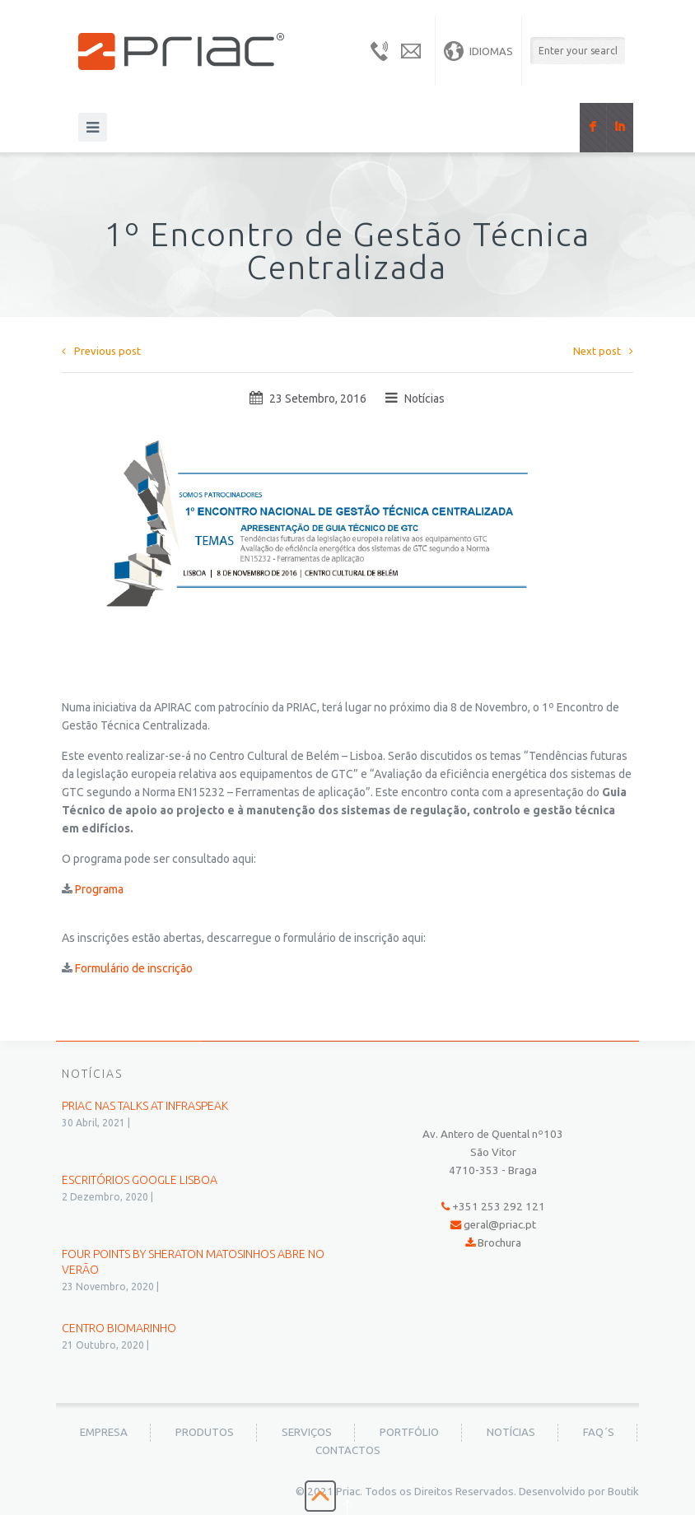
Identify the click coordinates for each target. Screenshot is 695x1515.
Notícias (424, 398)
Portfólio (409, 1432)
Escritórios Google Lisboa (139, 1179)
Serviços (307, 1432)
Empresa (104, 1432)
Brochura (499, 1243)
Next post (603, 351)
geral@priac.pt (500, 1225)
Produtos (204, 1432)
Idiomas (478, 51)
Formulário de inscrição (134, 968)
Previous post (101, 351)
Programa (99, 889)
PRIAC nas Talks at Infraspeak (145, 1105)
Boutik (623, 1491)
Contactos (347, 1450)
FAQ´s (598, 1432)
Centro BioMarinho (119, 1328)
